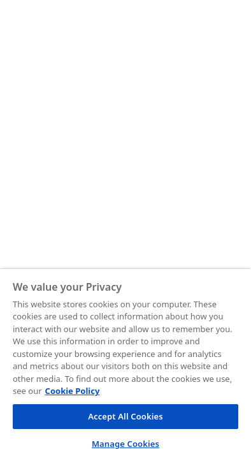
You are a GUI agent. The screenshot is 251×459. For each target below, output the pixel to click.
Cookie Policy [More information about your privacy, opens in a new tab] (72, 391)
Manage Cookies (125, 443)
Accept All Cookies (125, 416)
